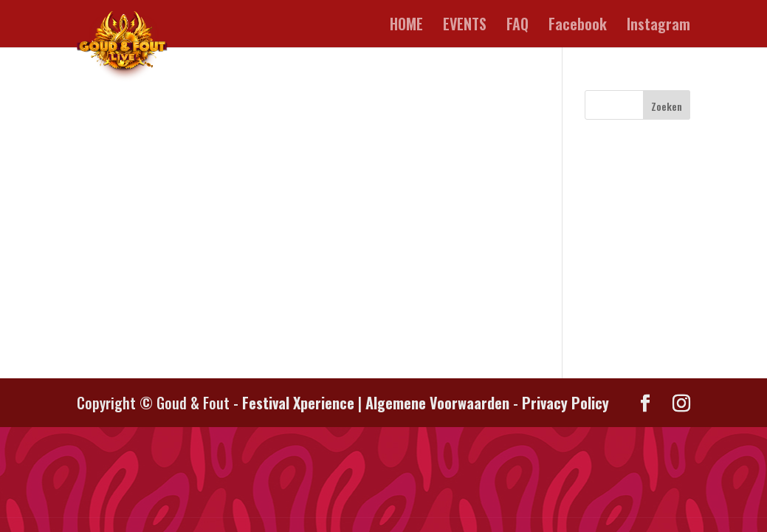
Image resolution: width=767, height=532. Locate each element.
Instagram (658, 26)
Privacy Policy (565, 403)
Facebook (577, 26)
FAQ (517, 26)
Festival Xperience (298, 403)
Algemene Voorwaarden (437, 403)
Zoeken (666, 106)
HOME (406, 26)
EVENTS (464, 26)
